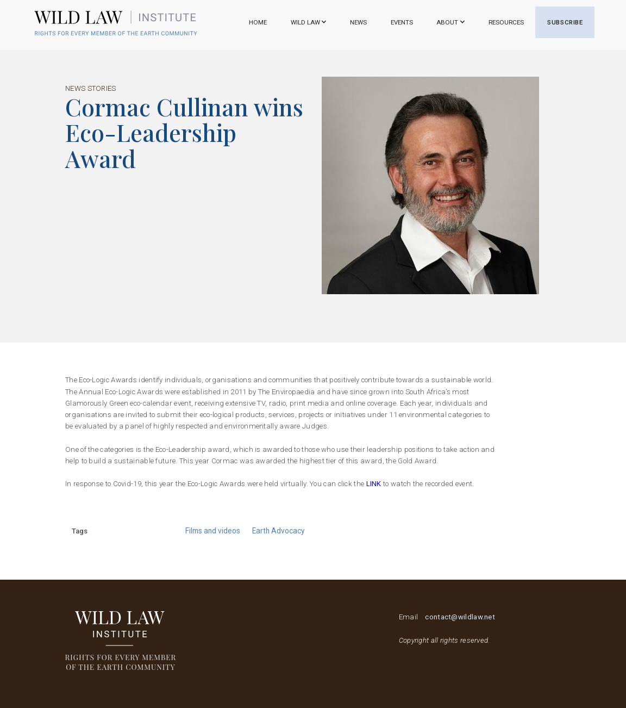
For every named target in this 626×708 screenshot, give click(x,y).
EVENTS (402, 22)
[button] (308, 22)
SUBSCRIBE (565, 22)
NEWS (358, 22)
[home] (115, 22)
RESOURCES (506, 22)
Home (258, 22)
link (375, 484)
